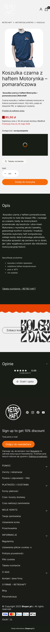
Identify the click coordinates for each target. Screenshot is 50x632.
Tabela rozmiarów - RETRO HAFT (19, 288)
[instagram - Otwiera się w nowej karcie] (32, 412)
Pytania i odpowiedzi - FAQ (16, 478)
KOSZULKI (41, 22)
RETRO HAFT (7, 22)
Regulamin (34, 451)
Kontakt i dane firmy (12, 578)
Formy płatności (10, 491)
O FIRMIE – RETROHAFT (14, 584)
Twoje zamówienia (11, 516)
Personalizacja (9, 596)
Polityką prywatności (38, 456)
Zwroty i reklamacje (12, 472)
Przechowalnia (9, 528)
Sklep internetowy (22, 628)
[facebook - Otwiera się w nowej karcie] (38, 412)
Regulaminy (8, 541)
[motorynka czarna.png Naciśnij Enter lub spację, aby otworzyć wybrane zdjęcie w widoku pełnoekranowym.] (24, 48)
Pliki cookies (8, 559)
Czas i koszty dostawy (13, 497)
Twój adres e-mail (9, 437)
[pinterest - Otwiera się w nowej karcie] (27, 412)
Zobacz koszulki (17, 330)
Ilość (4, 168)
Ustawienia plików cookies (16, 547)
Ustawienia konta (11, 522)
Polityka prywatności (12, 553)
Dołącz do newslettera (18, 444)
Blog (4, 590)
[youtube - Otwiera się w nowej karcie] (43, 412)
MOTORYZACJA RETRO (24, 22)
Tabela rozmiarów (11, 565)
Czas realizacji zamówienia (15, 503)
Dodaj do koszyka (25, 182)
